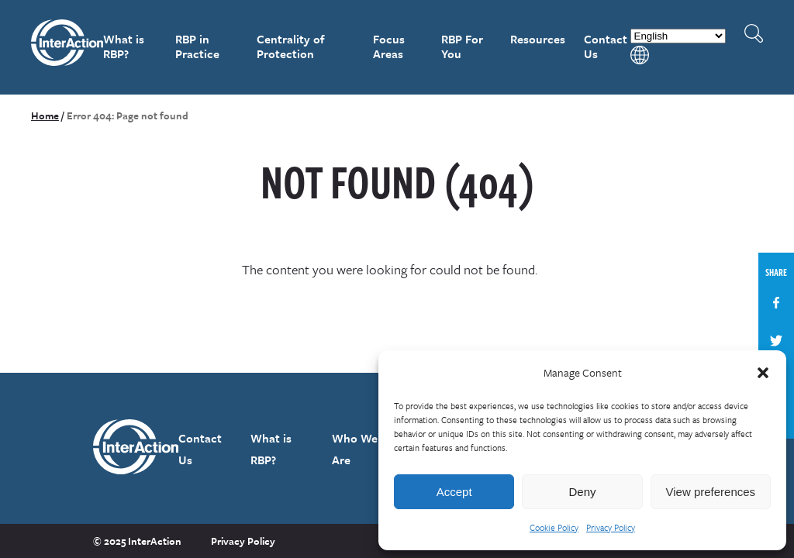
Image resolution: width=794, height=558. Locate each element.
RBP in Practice (197, 46)
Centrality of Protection (290, 46)
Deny (582, 491)
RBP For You (462, 46)
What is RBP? (123, 46)
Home (45, 115)
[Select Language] (678, 36)
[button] (763, 373)
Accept (454, 491)
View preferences (711, 491)
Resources (537, 38)
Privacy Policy (610, 527)
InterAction (67, 47)
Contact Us (605, 46)
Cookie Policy (554, 527)
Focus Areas (389, 46)
